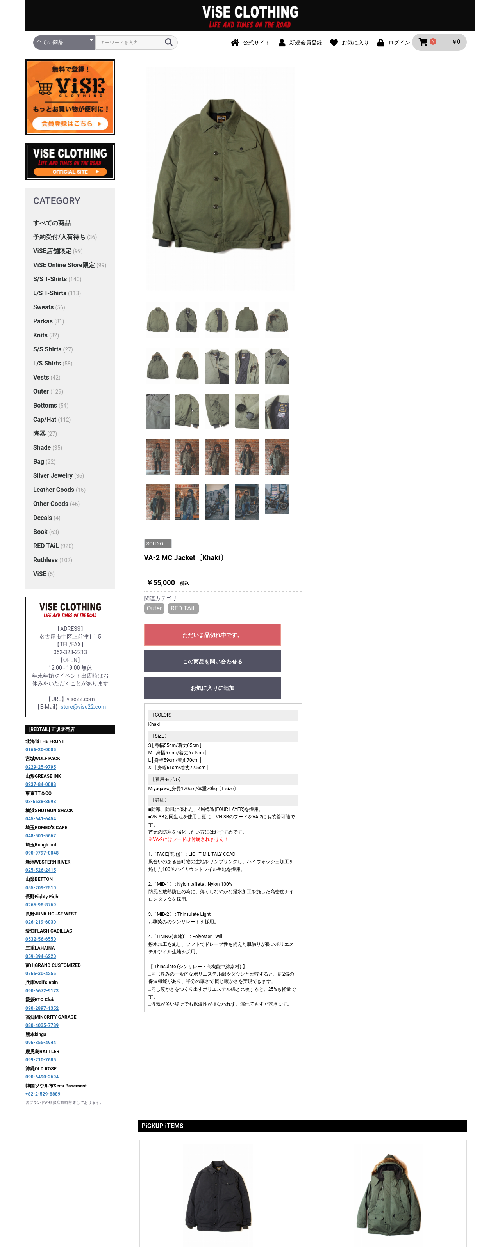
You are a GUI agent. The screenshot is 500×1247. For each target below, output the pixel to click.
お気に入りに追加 (377, 218)
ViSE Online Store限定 (64, 269)
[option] (220, 182)
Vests (41, 381)
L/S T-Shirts (49, 297)
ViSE (39, 578)
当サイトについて (138, 1168)
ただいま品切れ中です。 (377, 165)
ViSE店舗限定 (52, 255)
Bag (38, 465)
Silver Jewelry (53, 479)
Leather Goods (53, 493)
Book (40, 535)
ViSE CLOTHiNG (250, 1201)
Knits (40, 339)
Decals (42, 521)
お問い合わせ (367, 1168)
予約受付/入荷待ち (59, 241)
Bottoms (45, 409)
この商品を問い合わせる (377, 192)
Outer (41, 395)
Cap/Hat (44, 423)
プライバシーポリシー (239, 1168)
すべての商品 (52, 227)
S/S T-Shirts (50, 283)
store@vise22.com (83, 711)
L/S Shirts (47, 367)
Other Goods (50, 507)
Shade (42, 451)
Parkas (43, 325)
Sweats (43, 311)
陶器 (39, 437)
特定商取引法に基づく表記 (308, 1168)
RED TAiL (46, 549)
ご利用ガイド (186, 1168)
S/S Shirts (47, 353)
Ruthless (45, 564)
